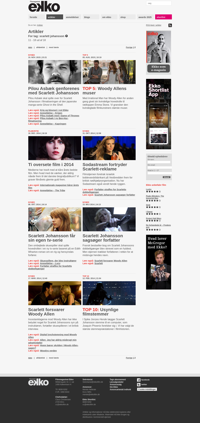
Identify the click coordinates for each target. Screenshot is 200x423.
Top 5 (85, 55)
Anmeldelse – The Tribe (52, 190)
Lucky (149, 189)
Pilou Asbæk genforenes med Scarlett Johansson (53, 90)
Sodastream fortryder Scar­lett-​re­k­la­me (105, 166)
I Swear (149, 212)
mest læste (54, 47)
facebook (143, 379)
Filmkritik (33, 131)
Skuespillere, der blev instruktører (58, 260)
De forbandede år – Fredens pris (158, 226)
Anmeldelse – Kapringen (53, 124)
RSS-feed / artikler (153, 25)
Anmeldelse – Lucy (50, 263)
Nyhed (31, 55)
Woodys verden (48, 350)
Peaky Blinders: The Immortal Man (155, 197)
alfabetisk (40, 47)
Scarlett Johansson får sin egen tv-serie (51, 238)
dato (30, 47)
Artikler (40, 25)
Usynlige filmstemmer (100, 311)
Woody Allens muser (105, 90)
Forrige (129, 47)
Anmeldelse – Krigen (51, 113)
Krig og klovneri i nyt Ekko (54, 110)
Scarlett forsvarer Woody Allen (110, 260)
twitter (142, 384)
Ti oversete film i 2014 (51, 164)
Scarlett (98, 263)
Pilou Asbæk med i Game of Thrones (59, 115)
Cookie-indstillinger (147, 389)
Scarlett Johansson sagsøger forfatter (114, 195)
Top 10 (86, 276)
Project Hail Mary (153, 218)
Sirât (148, 205)
